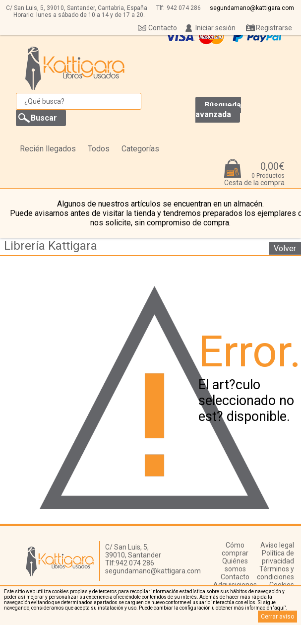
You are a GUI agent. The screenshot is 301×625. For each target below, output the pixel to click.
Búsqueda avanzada (218, 109)
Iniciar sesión (215, 28)
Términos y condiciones (275, 573)
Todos (99, 148)
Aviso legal (277, 545)
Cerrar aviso (277, 616)
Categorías (140, 148)
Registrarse (274, 28)
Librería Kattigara (50, 246)
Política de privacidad (278, 557)
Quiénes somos (235, 565)
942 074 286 (184, 7)
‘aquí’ (279, 608)
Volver (285, 248)
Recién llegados (48, 148)
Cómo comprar (235, 549)
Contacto (162, 28)
